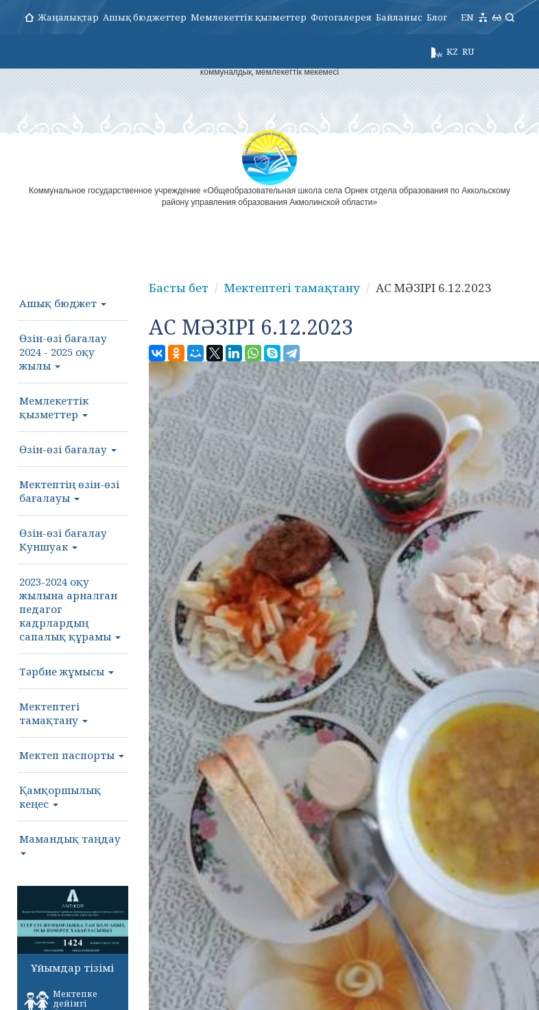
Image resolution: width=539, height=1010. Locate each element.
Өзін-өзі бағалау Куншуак (63, 539)
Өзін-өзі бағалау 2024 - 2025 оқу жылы (63, 351)
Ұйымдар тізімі (72, 967)
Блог (437, 17)
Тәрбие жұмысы (66, 671)
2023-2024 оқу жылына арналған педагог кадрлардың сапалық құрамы (70, 609)
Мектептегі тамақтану (53, 713)
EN (467, 17)
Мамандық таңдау (70, 843)
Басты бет (178, 288)
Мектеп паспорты (71, 755)
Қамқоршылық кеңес (60, 796)
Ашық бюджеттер (145, 17)
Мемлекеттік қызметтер (249, 17)
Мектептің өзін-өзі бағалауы (69, 491)
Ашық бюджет (62, 303)
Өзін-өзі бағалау (68, 449)
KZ (452, 51)
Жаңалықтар (68, 17)
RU (468, 51)
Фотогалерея (341, 17)
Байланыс (399, 17)
